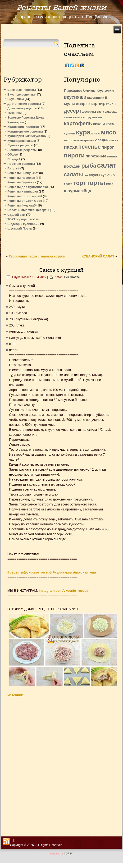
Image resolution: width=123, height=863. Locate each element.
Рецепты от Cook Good (24, 201)
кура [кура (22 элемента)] (83, 132)
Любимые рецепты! (22, 150)
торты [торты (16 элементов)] (96, 183)
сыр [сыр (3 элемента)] (111, 175)
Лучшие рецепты (20, 145)
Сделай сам (16, 215)
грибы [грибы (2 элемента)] (111, 104)
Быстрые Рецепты (21, 90)
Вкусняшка (15, 99)
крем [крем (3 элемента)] (110, 124)
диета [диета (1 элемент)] (100, 112)
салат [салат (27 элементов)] (106, 166)
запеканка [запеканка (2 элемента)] (72, 117)
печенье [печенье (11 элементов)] (89, 147)
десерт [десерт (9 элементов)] (73, 111)
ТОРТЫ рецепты (19, 219)
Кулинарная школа (21, 141)
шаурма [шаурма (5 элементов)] (72, 191)
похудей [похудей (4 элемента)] (72, 166)
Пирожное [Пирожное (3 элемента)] (73, 91)
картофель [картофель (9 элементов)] (78, 123)
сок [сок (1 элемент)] (86, 175)
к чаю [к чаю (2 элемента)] (95, 133)
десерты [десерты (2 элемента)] (89, 112)
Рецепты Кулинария (22, 191)
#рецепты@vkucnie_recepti (29, 572)
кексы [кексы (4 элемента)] (99, 124)
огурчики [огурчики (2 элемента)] (87, 140)
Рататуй (13, 168)
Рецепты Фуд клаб (21, 205)
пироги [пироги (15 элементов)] (74, 156)
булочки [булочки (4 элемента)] (105, 90)
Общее (12, 154)
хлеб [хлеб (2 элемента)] (110, 184)
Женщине (14, 113)
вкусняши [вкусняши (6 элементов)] (75, 97)
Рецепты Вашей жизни (61, 7)
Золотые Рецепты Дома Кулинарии (25, 120)
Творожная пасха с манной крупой (37, 256)
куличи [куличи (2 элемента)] (69, 133)
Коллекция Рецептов (23, 127)
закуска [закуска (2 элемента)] (111, 112)
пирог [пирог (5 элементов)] (107, 147)
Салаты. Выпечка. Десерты (28, 210)
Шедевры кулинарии (23, 224)
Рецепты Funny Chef (22, 173)
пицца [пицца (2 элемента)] (112, 156)
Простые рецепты (21, 164)
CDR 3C (68, 853)
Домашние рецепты (22, 108)
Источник (15, 695)
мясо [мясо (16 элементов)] (108, 133)
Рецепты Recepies (21, 178)
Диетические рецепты (24, 104)
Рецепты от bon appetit (24, 196)
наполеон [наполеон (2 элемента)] (71, 140)
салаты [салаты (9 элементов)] (73, 174)
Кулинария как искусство (26, 136)
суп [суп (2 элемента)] (103, 175)
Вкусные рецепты (21, 94)
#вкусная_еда (84, 572)
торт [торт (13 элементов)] (79, 183)
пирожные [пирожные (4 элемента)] (96, 156)
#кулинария (62, 572)
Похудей (13, 159)
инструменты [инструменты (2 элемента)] (91, 117)
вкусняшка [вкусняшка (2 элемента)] (95, 98)
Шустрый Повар (19, 228)
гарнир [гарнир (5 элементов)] (98, 104)
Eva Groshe (72, 277)
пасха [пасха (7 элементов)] (70, 147)
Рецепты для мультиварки (27, 187)
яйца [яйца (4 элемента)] (86, 191)
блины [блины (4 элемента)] (90, 90)
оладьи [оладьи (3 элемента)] (102, 140)
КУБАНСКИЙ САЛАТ (98, 256)
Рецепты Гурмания (21, 182)
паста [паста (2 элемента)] (113, 140)
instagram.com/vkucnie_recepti (64, 591)
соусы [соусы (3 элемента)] (94, 175)
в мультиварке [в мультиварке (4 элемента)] (86, 100)
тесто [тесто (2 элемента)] (68, 184)
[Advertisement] (88, 223)
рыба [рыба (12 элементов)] (88, 166)
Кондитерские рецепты (25, 131)
